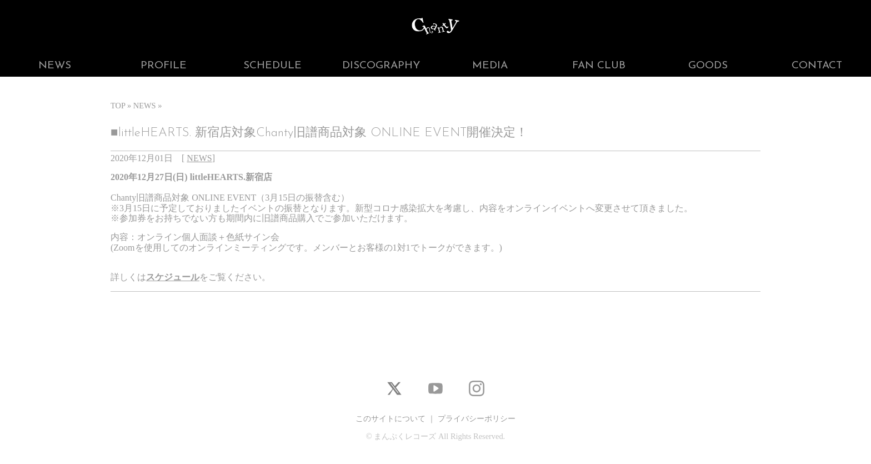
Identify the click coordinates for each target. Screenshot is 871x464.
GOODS (708, 66)
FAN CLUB (598, 66)
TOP (118, 105)
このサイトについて (391, 418)
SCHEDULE (272, 66)
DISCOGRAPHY (381, 66)
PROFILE (164, 66)
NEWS (54, 66)
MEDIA (490, 66)
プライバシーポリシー (476, 418)
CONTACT (817, 66)
